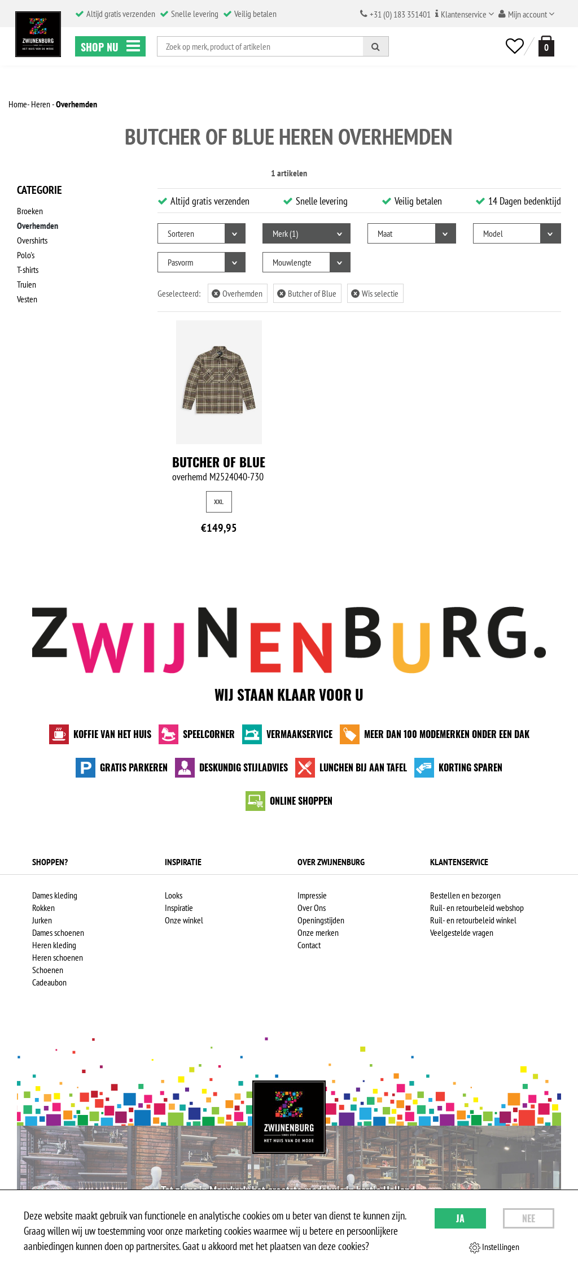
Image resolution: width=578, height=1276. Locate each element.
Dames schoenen (58, 932)
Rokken (43, 907)
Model (493, 233)
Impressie (312, 895)
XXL (219, 501)
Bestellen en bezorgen (465, 895)
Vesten (27, 299)
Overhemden (37, 225)
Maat (385, 233)
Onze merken (318, 932)
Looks (173, 895)
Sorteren (181, 233)
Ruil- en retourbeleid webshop (477, 907)
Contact (309, 945)
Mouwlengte (292, 262)
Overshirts (32, 240)
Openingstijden (320, 920)
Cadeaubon (49, 982)
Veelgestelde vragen (461, 932)
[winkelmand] (544, 46)
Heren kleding (54, 945)
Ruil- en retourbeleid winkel (473, 920)
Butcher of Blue (306, 293)
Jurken (42, 920)
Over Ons (311, 907)
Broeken (30, 210)
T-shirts (27, 269)
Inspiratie (179, 907)
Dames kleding (54, 895)
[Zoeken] (376, 46)
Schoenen (47, 969)
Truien (26, 284)
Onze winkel (184, 920)
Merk (285, 233)
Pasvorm (180, 262)
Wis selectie (375, 293)
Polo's (25, 255)
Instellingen (494, 1247)
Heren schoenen (57, 957)
